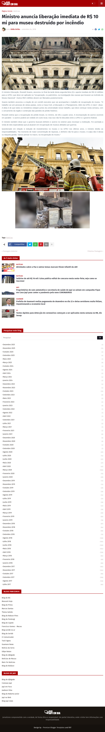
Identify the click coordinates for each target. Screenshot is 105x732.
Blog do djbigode (8, 655)
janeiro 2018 (53, 563)
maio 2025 (53, 359)
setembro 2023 (53, 395)
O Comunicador (8, 637)
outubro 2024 (53, 366)
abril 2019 (53, 509)
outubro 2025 (53, 352)
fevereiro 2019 (53, 516)
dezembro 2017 (53, 566)
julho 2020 (53, 456)
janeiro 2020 (53, 477)
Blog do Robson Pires (10, 616)
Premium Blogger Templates (54, 728)
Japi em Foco (7, 687)
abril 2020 (53, 466)
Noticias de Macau (9, 659)
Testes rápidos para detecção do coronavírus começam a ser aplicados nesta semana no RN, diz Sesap (59, 314)
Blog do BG (6, 598)
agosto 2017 (53, 581)
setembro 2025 (53, 355)
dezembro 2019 (53, 481)
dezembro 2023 (53, 384)
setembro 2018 (53, 534)
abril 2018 (53, 552)
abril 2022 (53, 416)
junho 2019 (53, 502)
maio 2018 (53, 549)
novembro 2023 (53, 388)
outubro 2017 (53, 574)
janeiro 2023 (53, 406)
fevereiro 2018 (53, 559)
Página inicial (7, 11)
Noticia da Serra (8, 648)
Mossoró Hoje (7, 601)
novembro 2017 (53, 570)
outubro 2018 (53, 531)
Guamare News (8, 644)
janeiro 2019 (53, 520)
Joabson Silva (7, 690)
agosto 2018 (53, 538)
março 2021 (53, 427)
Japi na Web (6, 697)
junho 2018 (53, 545)
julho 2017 (53, 584)
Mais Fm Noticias (8, 662)
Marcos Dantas (7, 609)
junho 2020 (53, 459)
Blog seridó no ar (8, 630)
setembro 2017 (53, 577)
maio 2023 (53, 398)
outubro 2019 (53, 488)
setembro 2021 (53, 420)
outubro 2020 (53, 445)
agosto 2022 (53, 413)
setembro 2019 (53, 491)
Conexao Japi (7, 683)
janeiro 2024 (53, 380)
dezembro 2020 (53, 438)
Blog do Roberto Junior (10, 694)
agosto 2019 (53, 495)
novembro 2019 (53, 484)
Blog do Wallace (8, 666)
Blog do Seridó (7, 634)
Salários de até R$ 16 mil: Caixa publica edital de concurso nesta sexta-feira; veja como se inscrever (56, 279)
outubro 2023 (53, 391)
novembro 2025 (53, 348)
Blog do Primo (7, 605)
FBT (70, 728)
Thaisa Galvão (7, 612)
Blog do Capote (8, 623)
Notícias (17, 11)
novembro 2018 (53, 527)
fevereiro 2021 (53, 431)
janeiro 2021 (53, 434)
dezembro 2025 (53, 345)
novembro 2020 (53, 441)
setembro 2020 (53, 448)
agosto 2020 (53, 452)
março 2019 (53, 513)
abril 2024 (53, 373)
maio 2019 (53, 506)
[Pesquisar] (52, 338)
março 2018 (53, 556)
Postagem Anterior (10, 251)
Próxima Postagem (95, 251)
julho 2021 (53, 423)
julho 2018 (53, 541)
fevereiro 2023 (53, 402)
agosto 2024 (53, 370)
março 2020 (53, 470)
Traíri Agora (6, 641)
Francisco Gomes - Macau (12, 626)
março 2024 (53, 377)
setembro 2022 (53, 409)
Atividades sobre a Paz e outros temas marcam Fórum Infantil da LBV (47, 267)
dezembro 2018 (53, 524)
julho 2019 (53, 499)
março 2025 (53, 362)
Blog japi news (7, 701)
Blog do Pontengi (8, 619)
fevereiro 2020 (53, 473)
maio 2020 (53, 463)
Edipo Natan (6, 651)
